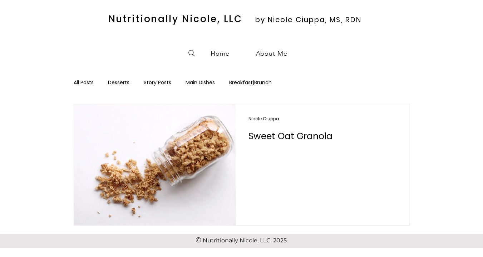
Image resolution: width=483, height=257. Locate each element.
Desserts (118, 83)
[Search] (191, 53)
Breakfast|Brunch (250, 83)
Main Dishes (200, 83)
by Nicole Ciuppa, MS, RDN (308, 20)
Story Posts (157, 83)
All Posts (84, 83)
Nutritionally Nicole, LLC (175, 18)
